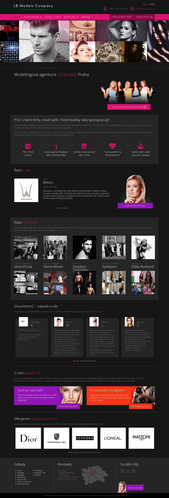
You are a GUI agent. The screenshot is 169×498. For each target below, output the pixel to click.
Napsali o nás (52, 16)
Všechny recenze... (98, 311)
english (152, 4)
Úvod (17, 16)
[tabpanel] (62, 190)
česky (144, 4)
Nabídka (21, 473)
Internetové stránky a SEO (115, 495)
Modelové (21, 477)
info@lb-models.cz (145, 8)
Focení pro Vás (23, 484)
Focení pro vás (144, 16)
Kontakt (86, 16)
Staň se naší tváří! (135, 488)
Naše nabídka (31, 16)
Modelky (21, 475)
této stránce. (64, 230)
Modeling (69, 16)
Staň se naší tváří (121, 16)
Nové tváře (22, 479)
